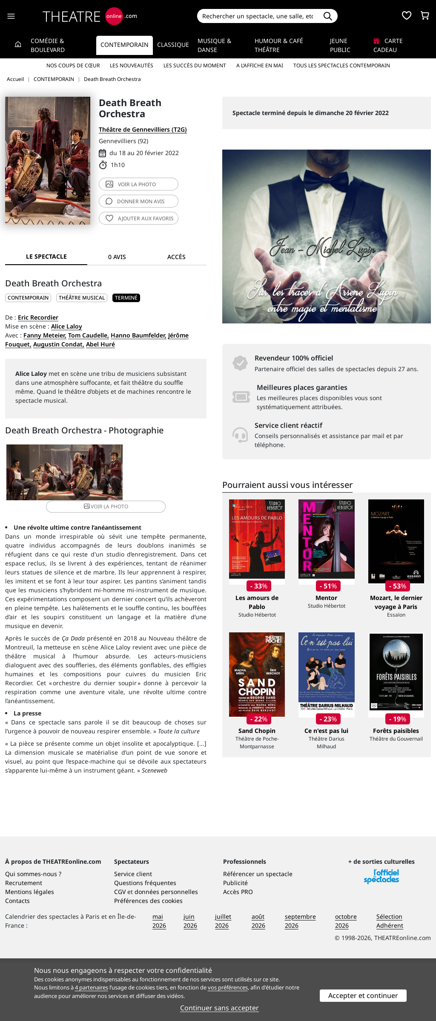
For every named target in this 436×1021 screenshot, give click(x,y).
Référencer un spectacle (258, 932)
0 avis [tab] (117, 257)
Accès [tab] (176, 257)
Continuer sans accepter (219, 1007)
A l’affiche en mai (259, 65)
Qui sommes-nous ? (33, 932)
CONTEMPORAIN (28, 297)
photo (131, 184)
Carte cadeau (388, 45)
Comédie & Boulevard (48, 45)
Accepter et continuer (363, 995)
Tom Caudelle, (88, 335)
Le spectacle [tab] (46, 256)
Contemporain (124, 44)
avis (135, 201)
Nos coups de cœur (73, 65)
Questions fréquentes (145, 941)
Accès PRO (238, 950)
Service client (133, 932)
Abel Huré (100, 344)
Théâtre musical (82, 297)
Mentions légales (29, 950)
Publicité (235, 941)
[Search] (257, 16)
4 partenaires (91, 987)
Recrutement (23, 941)
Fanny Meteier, (44, 335)
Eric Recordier (38, 317)
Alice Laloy (66, 326)
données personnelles (166, 950)
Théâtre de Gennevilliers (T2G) (143, 129)
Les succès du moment (195, 65)
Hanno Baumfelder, (138, 335)
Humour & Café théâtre (279, 45)
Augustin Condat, (58, 344)
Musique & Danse (214, 45)
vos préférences (228, 987)
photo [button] (139, 476)
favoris (140, 218)
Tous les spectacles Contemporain (341, 65)
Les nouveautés (131, 65)
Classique (173, 44)
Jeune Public (340, 45)
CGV (120, 950)
